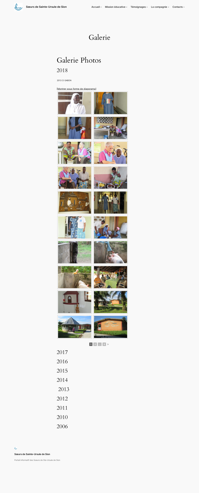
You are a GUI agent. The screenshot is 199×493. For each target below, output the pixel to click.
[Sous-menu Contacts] (184, 7)
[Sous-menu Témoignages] (147, 7)
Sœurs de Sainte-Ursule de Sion (46, 6)
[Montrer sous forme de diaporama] (76, 88)
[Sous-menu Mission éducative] (126, 7)
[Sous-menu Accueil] (101, 7)
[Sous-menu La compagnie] (168, 7)
